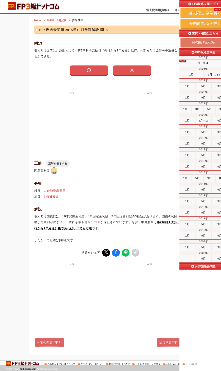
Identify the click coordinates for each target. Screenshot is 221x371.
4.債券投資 (51, 196)
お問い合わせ (173, 363)
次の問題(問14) (170, 341)
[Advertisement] (72, 123)
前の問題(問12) (51, 341)
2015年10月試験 (57, 20)
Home (38, 20)
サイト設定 (191, 363)
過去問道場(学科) (157, 10)
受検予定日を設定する (198, 4)
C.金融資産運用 (55, 190)
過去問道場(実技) (186, 10)
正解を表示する (57, 163)
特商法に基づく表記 (119, 363)
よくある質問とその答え (148, 363)
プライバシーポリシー (92, 363)
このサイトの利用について (61, 363)
